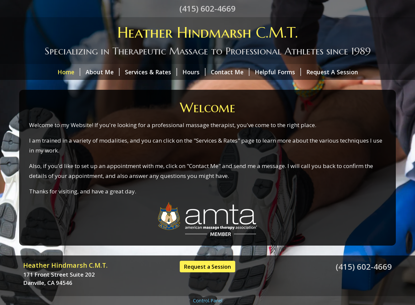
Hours (194, 72)
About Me (103, 72)
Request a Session (207, 266)
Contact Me (230, 72)
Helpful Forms (278, 72)
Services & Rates (151, 72)
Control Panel (207, 300)
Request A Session (332, 72)
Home (68, 72)
